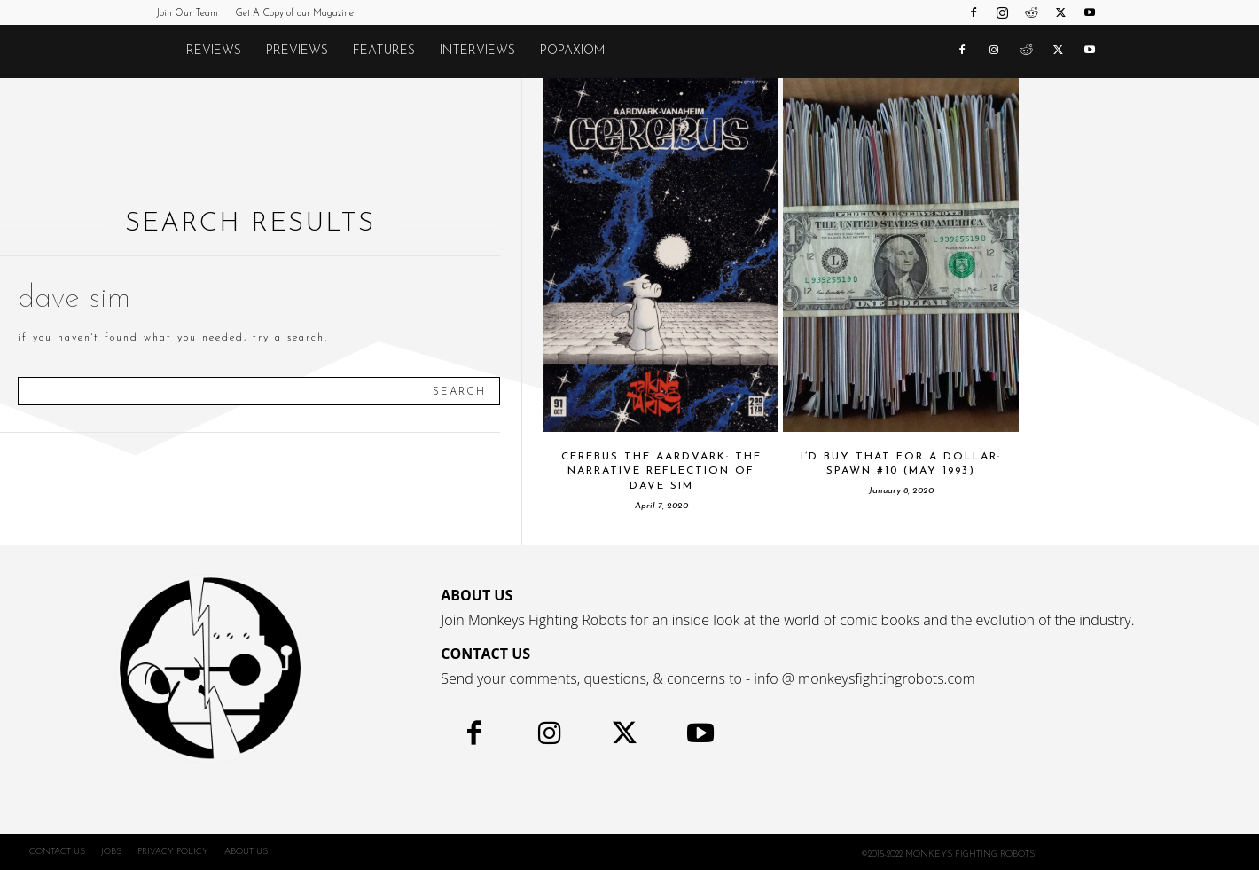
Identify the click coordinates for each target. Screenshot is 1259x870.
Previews (297, 51)
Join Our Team (187, 14)
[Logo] (165, 51)
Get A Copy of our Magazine (294, 14)
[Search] (459, 391)
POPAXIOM (572, 51)
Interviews (477, 51)
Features (384, 51)
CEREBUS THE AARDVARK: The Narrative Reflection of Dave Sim (661, 471)
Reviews (213, 51)
